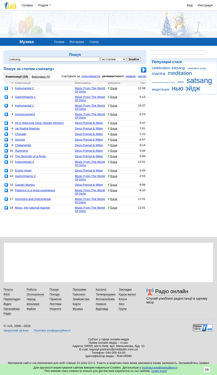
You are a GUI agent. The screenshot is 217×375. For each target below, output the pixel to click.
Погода (54, 294)
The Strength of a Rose (30, 156)
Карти (77, 304)
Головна (27, 5)
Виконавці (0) (41, 76)
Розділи (43, 5)
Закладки (125, 289)
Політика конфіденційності (52, 330)
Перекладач (12, 299)
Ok (207, 369)
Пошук (54, 289)
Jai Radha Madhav (27, 128)
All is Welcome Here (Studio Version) (39, 123)
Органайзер (12, 308)
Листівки (55, 304)
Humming (21, 150)
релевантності (113, 76)
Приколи (55, 299)
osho (180, 82)
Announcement (25, 114)
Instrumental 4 (24, 161)
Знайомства (81, 299)
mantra (158, 73)
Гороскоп (79, 294)
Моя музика (77, 41)
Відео (7, 304)
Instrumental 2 (24, 88)
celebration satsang (168, 68)
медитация (160, 89)
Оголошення (35, 294)
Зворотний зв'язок (16, 330)
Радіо (7, 313)
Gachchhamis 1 (25, 97)
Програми (79, 289)
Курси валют (127, 294)
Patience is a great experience (35, 190)
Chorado (20, 134)
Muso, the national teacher (32, 207)
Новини (101, 304)
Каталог (101, 289)
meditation (180, 73)
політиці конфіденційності (159, 367)
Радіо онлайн (171, 291)
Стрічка (94, 41)
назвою (131, 76)
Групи (123, 308)
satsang (199, 80)
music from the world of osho (163, 82)
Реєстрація (205, 5)
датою (142, 76)
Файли (31, 308)
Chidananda (23, 145)
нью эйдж (186, 88)
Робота (31, 289)
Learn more (159, 371)
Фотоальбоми (105, 299)
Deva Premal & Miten (89, 123)
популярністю (91, 76)
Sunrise (20, 139)
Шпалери (33, 304)
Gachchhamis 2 (25, 176)
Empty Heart (23, 170)
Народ (31, 299)
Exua (112, 88)
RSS (7, 294)
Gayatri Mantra (25, 184)
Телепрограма (106, 294)
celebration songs (196, 68)
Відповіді (102, 308)
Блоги (123, 299)
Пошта (8, 289)
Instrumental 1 (24, 105)
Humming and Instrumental (33, 199)
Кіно (122, 304)
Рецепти (55, 308)
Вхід (190, 5)
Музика (78, 308)
